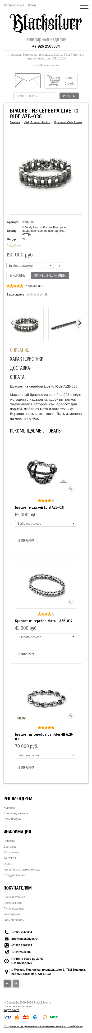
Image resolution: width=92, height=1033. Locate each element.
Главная (15, 122)
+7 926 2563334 (46, 46)
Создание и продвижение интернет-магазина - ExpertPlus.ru (43, 1026)
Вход (32, 5)
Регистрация (14, 5)
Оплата (8, 864)
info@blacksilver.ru (46, 65)
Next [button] (79, 323)
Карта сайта (11, 1010)
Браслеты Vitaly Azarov (68, 122)
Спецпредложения (16, 813)
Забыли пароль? (15, 920)
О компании (11, 852)
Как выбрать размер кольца (22, 869)
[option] (27, 324)
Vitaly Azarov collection (37, 122)
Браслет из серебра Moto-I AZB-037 (44, 621)
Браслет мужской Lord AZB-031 (39, 507)
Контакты (10, 858)
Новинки (9, 807)
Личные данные (14, 908)
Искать (69, 96)
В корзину (17, 275)
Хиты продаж (12, 819)
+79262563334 (20, 952)
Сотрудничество (14, 875)
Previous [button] (13, 323)
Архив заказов (13, 903)
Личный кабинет (14, 897)
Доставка (10, 846)
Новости (9, 841)
